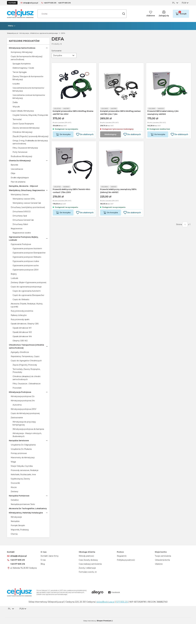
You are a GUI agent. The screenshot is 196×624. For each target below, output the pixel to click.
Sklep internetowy (97, 621)
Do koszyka (65, 135)
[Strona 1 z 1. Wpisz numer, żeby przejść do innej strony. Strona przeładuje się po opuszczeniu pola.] (185, 226)
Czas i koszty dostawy (88, 560)
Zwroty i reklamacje (87, 568)
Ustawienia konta (162, 560)
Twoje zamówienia (163, 556)
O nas (43, 560)
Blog (43, 564)
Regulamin (121, 556)
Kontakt (12, 3)
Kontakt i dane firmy (49, 556)
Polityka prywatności (126, 560)
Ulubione (159, 564)
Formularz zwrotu (87, 572)
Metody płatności (86, 556)
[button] (123, 13)
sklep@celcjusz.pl (30, 3)
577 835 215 (122, 602)
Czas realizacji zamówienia (90, 564)
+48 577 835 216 (64, 3)
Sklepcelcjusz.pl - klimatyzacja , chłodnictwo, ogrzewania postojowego (32, 33)
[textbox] (64, 55)
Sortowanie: (57, 50)
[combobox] (175, 2)
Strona (179, 226)
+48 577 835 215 (50, 3)
